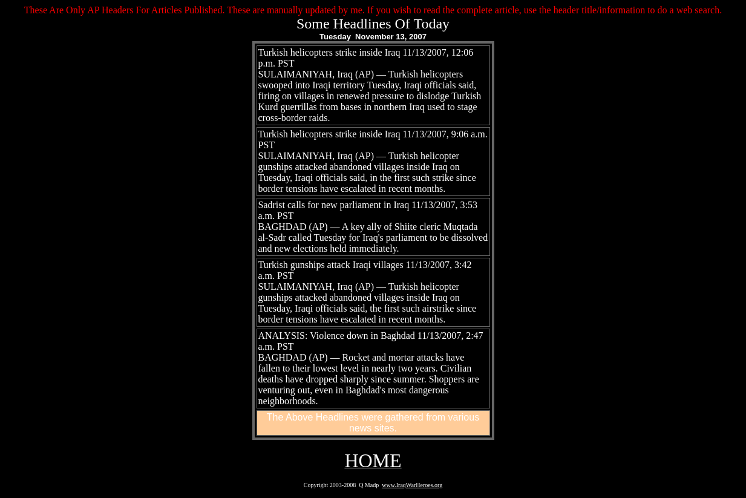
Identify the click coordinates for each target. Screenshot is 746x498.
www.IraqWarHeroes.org (412, 485)
